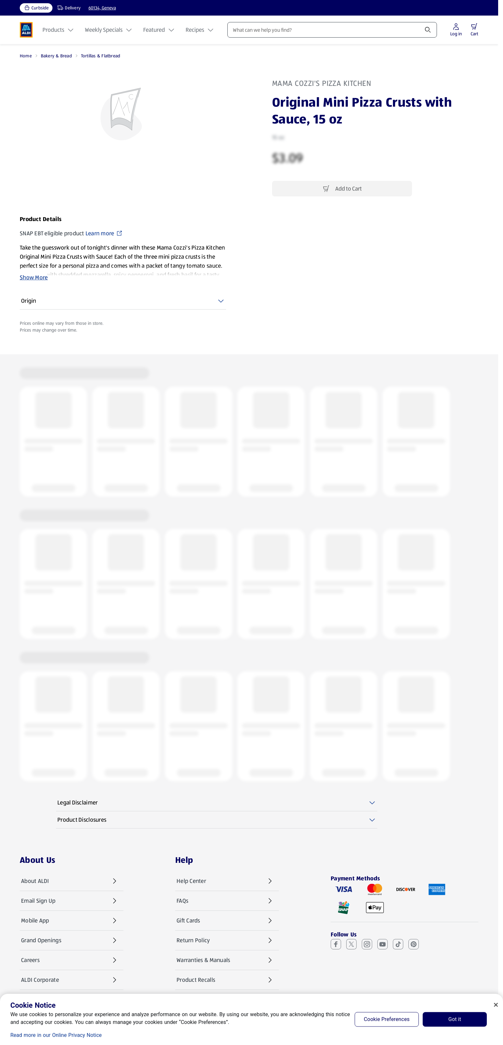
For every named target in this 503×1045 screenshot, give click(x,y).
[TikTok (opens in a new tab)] (398, 944)
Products (58, 30)
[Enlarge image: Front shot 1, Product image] (123, 115)
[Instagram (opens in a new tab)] (367, 944)
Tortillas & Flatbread (100, 56)
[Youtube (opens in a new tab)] (382, 944)
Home (26, 56)
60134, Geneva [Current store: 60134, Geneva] (102, 8)
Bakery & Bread (56, 56)
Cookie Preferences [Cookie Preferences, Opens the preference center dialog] (386, 1019)
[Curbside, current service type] (36, 8)
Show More (34, 277)
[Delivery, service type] (67, 8)
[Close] (496, 1005)
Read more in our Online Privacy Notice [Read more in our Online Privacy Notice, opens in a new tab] (56, 1035)
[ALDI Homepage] (26, 30)
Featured (159, 30)
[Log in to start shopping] (456, 30)
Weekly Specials (109, 30)
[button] (474, 26)
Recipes (200, 30)
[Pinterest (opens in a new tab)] (413, 944)
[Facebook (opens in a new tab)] (336, 944)
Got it (454, 1019)
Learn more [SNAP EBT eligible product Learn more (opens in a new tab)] (104, 233)
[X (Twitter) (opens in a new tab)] (351, 944)
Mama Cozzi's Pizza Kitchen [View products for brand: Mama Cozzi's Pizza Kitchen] (321, 83)
